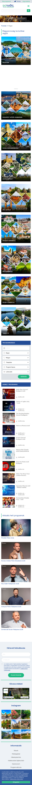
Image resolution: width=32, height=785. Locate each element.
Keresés (24, 376)
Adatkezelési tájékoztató (16, 760)
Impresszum (16, 764)
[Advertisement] (16, 77)
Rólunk (16, 750)
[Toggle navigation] (28, 6)
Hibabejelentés (16, 757)
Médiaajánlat (16, 754)
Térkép (17, 1)
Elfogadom (16, 782)
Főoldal (3, 26)
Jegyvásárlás (26, 1)
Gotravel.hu (12, 689)
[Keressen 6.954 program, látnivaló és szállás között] (14, 10)
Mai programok (6, 1)
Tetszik (8, 697)
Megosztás (24, 697)
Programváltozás (16, 767)
